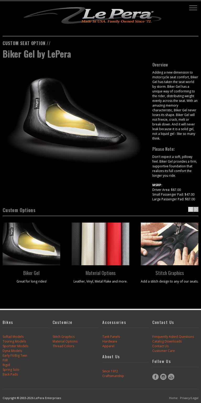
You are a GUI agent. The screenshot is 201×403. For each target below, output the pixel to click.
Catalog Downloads (167, 341)
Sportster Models (15, 346)
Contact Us (160, 346)
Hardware (109, 341)
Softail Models (13, 336)
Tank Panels (111, 336)
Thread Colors (63, 346)
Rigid (6, 365)
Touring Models (14, 341)
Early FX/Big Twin (15, 355)
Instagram (163, 377)
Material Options (101, 272)
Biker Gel (31, 272)
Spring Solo (11, 369)
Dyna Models (12, 351)
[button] (193, 8)
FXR (5, 360)
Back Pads (10, 374)
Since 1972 (110, 371)
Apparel (108, 346)
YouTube (171, 377)
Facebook (155, 377)
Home (173, 398)
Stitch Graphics (169, 272)
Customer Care (163, 351)
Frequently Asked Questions (173, 336)
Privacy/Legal (189, 398)
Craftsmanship (113, 376)
